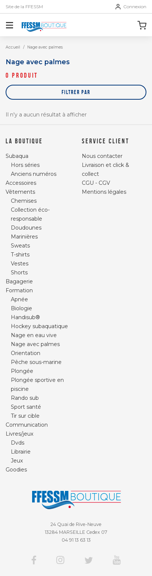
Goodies (16, 469)
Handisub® (25, 317)
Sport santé (26, 407)
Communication (27, 424)
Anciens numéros (33, 174)
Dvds (17, 442)
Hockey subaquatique (39, 326)
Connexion (130, 7)
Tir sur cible (25, 415)
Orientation (25, 353)
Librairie (21, 451)
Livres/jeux (19, 433)
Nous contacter (102, 156)
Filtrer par (76, 92)
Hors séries (25, 165)
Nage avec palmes (35, 344)
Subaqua (17, 156)
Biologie (21, 308)
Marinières (24, 236)
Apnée (19, 299)
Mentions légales (104, 192)
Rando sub (25, 398)
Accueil (13, 47)
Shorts (19, 272)
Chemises (24, 200)
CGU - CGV (96, 183)
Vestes (19, 263)
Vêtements (20, 192)
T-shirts (20, 254)
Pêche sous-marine (36, 362)
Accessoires (21, 183)
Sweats (20, 245)
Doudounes (26, 227)
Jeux (17, 460)
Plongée (22, 371)
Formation (19, 290)
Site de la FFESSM (24, 6)
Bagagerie (19, 281)
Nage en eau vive (34, 335)
